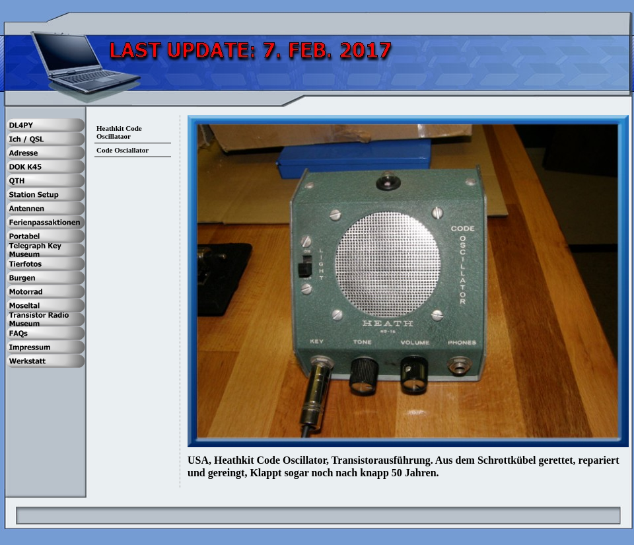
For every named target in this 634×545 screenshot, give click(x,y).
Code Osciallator (122, 150)
